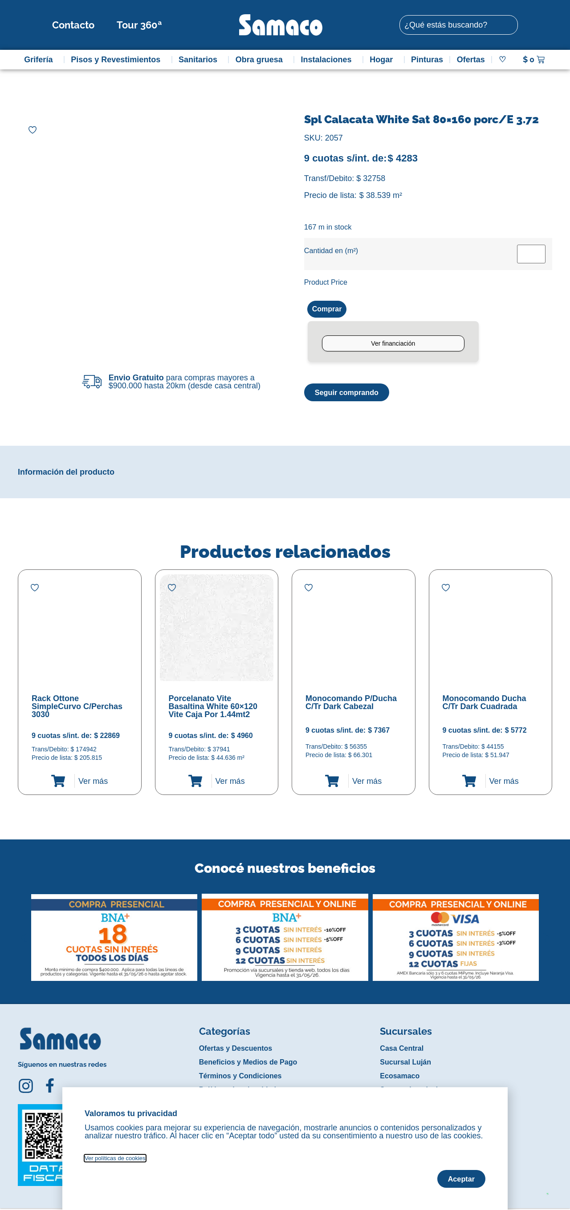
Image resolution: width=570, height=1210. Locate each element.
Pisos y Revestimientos (118, 59)
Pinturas (427, 59)
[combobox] (458, 25)
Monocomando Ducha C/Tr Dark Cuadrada (484, 704)
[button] (24, 932)
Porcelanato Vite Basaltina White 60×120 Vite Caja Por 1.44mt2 (213, 708)
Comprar (329, 309)
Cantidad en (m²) (331, 250)
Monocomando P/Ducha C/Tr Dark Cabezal (351, 704)
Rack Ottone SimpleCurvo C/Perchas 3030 (77, 708)
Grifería (40, 59)
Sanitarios (200, 59)
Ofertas (471, 59)
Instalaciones (328, 59)
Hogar (383, 59)
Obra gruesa (261, 59)
